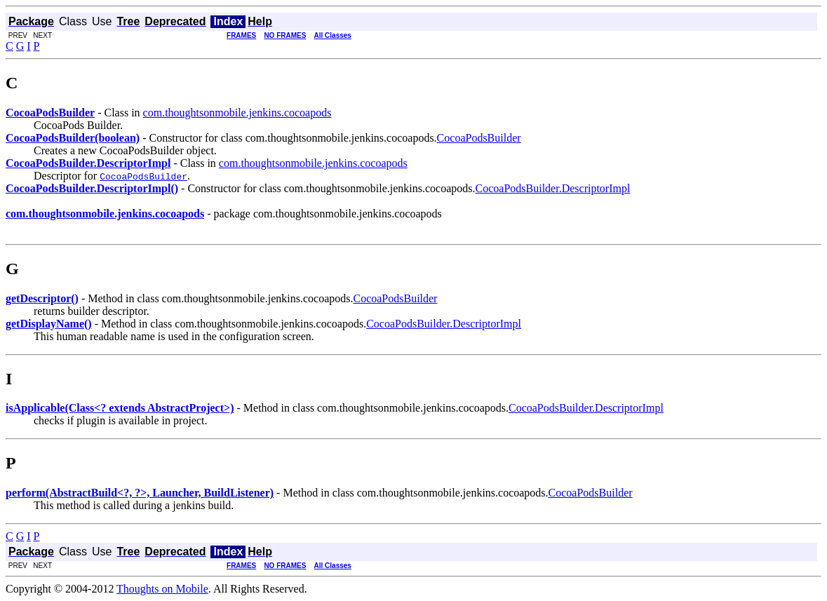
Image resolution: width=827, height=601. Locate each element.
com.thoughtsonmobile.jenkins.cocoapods (237, 113)
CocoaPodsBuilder (479, 138)
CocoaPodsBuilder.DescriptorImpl (553, 188)
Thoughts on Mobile (162, 589)
